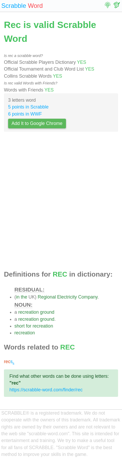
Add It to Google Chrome (37, 123)
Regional (47, 297)
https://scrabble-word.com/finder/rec (46, 389)
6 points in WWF (25, 114)
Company (88, 297)
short (19, 326)
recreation (28, 312)
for (28, 326)
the (24, 297)
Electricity (67, 297)
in (18, 297)
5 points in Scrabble (28, 107)
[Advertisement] (61, 203)
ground (47, 312)
